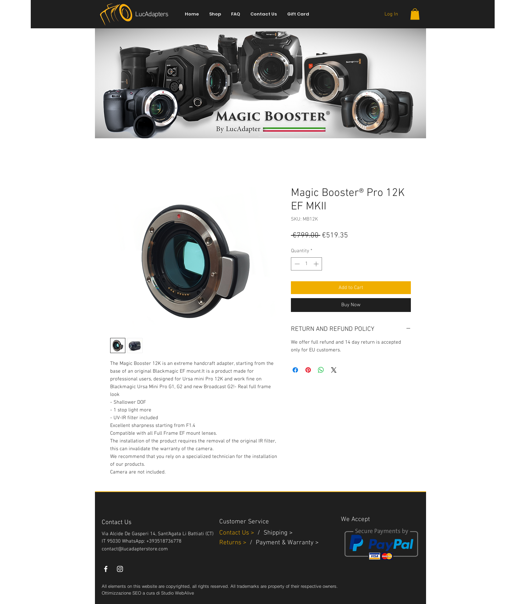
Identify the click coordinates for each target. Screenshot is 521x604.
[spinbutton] (306, 264)
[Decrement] (296, 264)
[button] (415, 14)
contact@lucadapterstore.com (135, 549)
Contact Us (235, 533)
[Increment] (316, 264)
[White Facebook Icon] (106, 569)
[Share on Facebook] (295, 370)
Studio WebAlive (177, 593)
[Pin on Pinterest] (308, 370)
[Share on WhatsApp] (321, 370)
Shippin (274, 533)
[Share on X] (334, 370)
